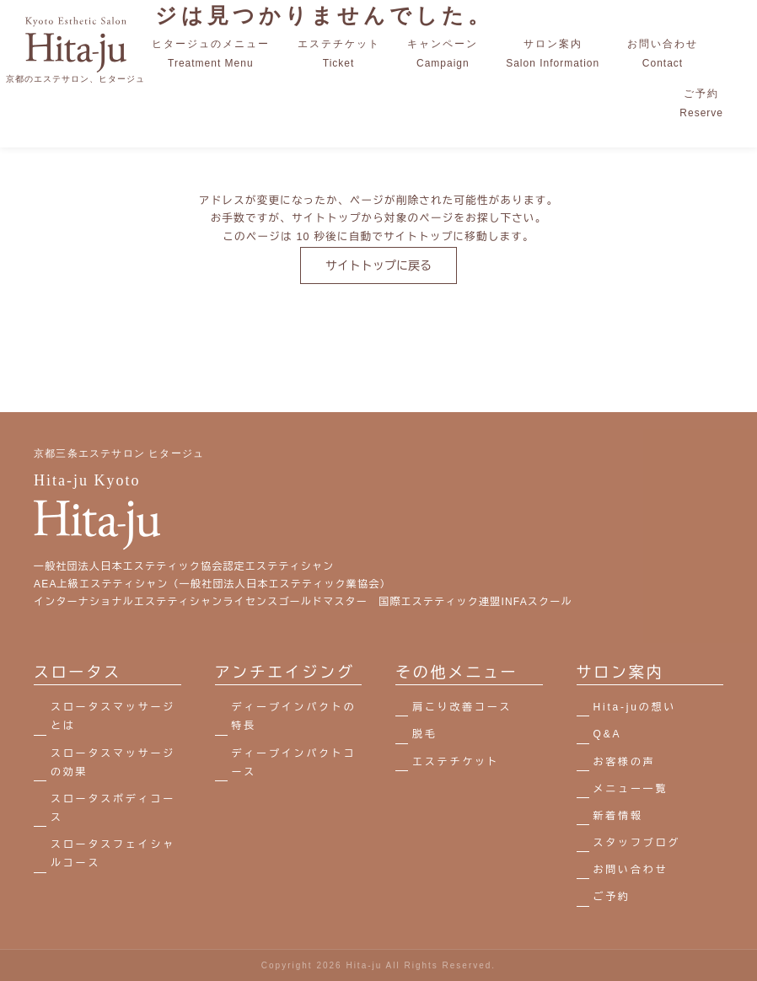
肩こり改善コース (462, 707)
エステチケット (456, 762)
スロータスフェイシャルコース (113, 854)
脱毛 (425, 734)
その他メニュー (456, 672)
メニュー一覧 (630, 789)
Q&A (607, 734)
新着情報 (618, 816)
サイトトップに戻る (378, 265)
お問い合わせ (630, 870)
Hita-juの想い (635, 707)
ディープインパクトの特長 (294, 716)
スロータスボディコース (113, 808)
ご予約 (612, 897)
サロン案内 (620, 672)
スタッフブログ (637, 843)
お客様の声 (624, 762)
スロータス (77, 672)
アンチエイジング (285, 672)
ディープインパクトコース (294, 763)
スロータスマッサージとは (113, 716)
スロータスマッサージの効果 (113, 763)
